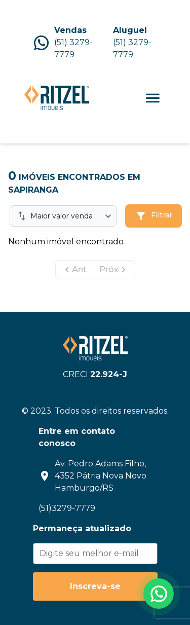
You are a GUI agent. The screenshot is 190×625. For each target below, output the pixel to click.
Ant (74, 270)
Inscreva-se (95, 586)
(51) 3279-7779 (73, 48)
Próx (114, 270)
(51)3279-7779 (67, 508)
